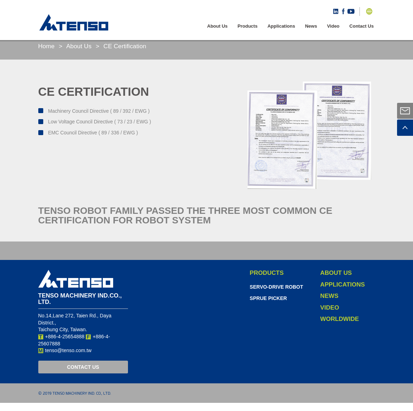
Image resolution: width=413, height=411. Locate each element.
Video (334, 26)
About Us (218, 26)
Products (267, 280)
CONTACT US (83, 375)
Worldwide (339, 327)
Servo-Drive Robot (276, 295)
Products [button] (248, 26)
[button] (370, 11)
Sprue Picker (268, 306)
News (312, 26)
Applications (282, 26)
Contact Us (363, 26)
